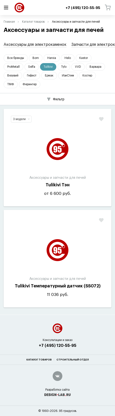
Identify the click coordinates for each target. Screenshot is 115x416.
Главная (9, 21)
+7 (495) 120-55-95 (57, 346)
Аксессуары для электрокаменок (35, 45)
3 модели (21, 119)
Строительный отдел (73, 360)
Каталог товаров (33, 21)
